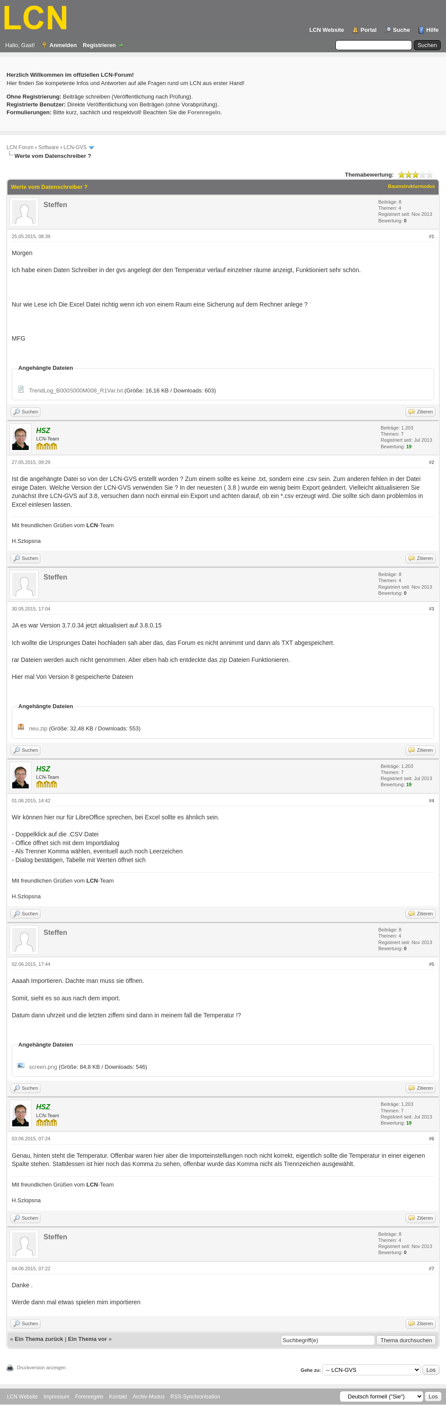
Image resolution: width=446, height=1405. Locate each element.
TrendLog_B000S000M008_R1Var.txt (76, 390)
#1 (431, 236)
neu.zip (38, 728)
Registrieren (99, 45)
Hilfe (432, 30)
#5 (431, 964)
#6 (431, 1138)
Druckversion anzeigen (41, 1367)
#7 (431, 1268)
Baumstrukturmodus (411, 186)
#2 (431, 462)
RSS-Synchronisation (195, 1397)
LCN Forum (20, 147)
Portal (369, 30)
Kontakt (118, 1397)
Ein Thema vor (87, 1339)
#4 (431, 800)
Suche (401, 30)
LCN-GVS (75, 147)
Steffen (55, 204)
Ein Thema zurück (39, 1339)
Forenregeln (89, 1397)
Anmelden (63, 45)
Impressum (56, 1397)
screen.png (43, 1067)
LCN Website (326, 30)
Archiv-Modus (149, 1397)
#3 (431, 608)
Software (48, 147)
